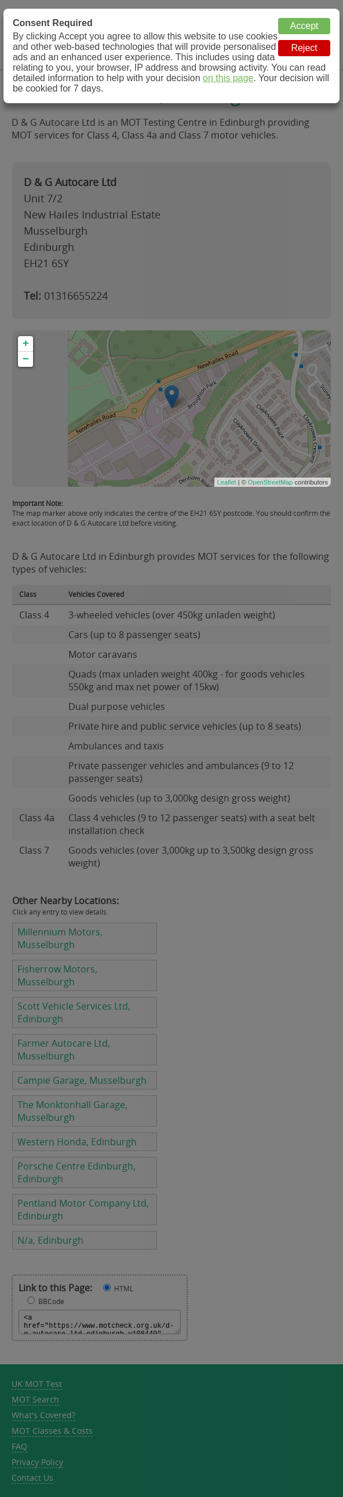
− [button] (26, 359)
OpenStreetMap (270, 482)
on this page (228, 78)
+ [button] (26, 344)
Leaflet (226, 482)
